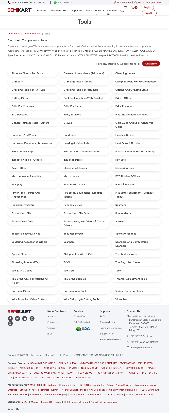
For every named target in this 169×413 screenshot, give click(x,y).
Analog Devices (123, 385)
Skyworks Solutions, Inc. (125, 389)
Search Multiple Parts (147, 2)
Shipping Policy (107, 322)
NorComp (13, 394)
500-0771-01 (49, 363)
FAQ (102, 316)
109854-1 (12, 368)
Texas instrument (80, 402)
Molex (83, 389)
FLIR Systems (49, 385)
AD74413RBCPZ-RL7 (30, 368)
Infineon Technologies (54, 394)
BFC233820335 (127, 363)
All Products (14, 33)
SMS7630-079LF (42, 372)
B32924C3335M (145, 363)
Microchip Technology (145, 385)
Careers (51, 328)
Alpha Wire (35, 394)
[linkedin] (25, 318)
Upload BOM (122, 2)
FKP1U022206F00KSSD (54, 368)
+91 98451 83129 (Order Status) (144, 341)
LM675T (151, 368)
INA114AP (117, 368)
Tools (89, 10)
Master (58, 402)
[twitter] (17, 318)
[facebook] (10, 318)
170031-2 (105, 368)
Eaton (81, 394)
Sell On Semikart (82, 322)
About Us (51, 316)
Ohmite (120, 394)
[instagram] (10, 323)
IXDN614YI (35, 363)
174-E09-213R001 (84, 372)
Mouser (35, 402)
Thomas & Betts (94, 394)
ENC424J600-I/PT (89, 368)
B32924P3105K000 (134, 368)
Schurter (108, 394)
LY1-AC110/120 (82, 377)
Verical (94, 402)
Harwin (24, 394)
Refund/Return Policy (110, 339)
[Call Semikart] (28, 2)
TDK (79, 385)
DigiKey (25, 402)
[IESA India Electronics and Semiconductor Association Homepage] (82, 329)
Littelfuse (12, 389)
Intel (151, 394)
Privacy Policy (107, 333)
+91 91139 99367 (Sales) (140, 336)
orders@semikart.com (141, 347)
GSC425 (39, 377)
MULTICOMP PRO (149, 389)
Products (41, 10)
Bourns (23, 389)
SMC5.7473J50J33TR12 (19, 372)
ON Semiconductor (94, 385)
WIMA (30, 385)
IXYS (38, 385)
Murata (129, 394)
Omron (71, 394)
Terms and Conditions (110, 328)
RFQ (49, 333)
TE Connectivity (67, 385)
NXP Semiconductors (100, 389)
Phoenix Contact (69, 389)
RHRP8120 (112, 363)
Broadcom (141, 394)
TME (66, 402)
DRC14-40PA (118, 372)
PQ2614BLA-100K (24, 377)
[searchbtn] (122, 10)
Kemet (54, 389)
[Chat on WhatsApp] (63, 2)
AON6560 (133, 372)
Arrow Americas (108, 402)
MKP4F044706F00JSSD (92, 363)
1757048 (73, 368)
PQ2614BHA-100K (68, 363)
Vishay (109, 385)
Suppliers (76, 10)
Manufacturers (59, 10)
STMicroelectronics (39, 389)
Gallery (99, 10)
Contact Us (112, 12)
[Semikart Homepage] (20, 9)
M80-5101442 (103, 372)
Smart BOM (79, 316)
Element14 (46, 402)
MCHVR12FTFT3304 (63, 372)
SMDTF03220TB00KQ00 (59, 377)
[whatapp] (32, 318)
